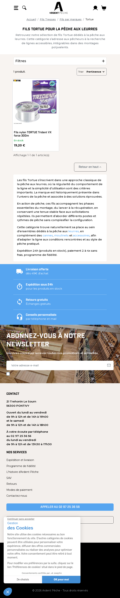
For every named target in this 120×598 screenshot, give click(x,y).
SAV (9, 478)
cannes (48, 235)
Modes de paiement (19, 490)
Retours (11, 483)
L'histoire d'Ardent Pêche (22, 472)
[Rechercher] (24, 8)
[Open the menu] (16, 8)
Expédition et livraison (20, 460)
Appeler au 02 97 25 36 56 (60, 507)
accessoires (81, 235)
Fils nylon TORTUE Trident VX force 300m (32, 134)
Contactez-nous (16, 495)
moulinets (61, 235)
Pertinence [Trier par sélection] (96, 71)
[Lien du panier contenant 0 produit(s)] (104, 8)
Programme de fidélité (21, 466)
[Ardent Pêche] (58, 8)
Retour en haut (90, 167)
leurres (73, 231)
